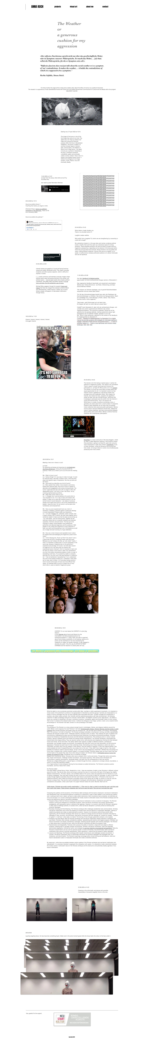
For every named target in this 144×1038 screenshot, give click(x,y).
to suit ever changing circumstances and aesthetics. (97, 828)
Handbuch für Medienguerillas (91, 278)
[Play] (50, 190)
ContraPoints (109, 444)
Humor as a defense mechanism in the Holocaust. (36, 209)
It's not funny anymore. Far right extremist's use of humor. (52, 282)
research (114, 387)
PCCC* (54, 513)
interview (61, 634)
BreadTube (87, 440)
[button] (60, 7)
